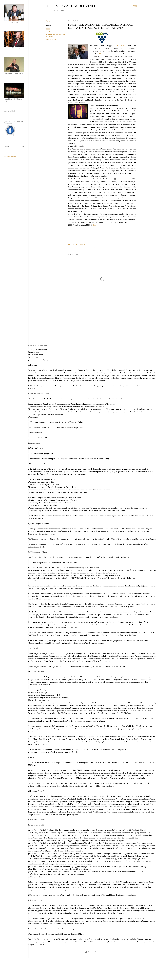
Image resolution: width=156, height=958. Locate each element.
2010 (48, 31)
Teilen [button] (48, 21)
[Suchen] (135, 6)
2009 (48, 29)
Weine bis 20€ (51, 39)
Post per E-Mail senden (79, 244)
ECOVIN (99, 54)
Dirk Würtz (120, 46)
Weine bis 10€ (51, 37)
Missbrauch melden (12, 157)
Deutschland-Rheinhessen (55, 34)
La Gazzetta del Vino (74, 6)
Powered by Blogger (92, 952)
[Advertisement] (102, 321)
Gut (94, 225)
